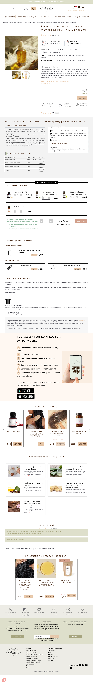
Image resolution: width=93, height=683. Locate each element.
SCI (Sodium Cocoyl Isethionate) (68, 583)
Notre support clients (82, 613)
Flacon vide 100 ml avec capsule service (29, 253)
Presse (28, 668)
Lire (29, 478)
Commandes (51, 652)
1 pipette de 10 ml (25, 268)
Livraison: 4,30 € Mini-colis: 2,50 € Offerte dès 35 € (25, 613)
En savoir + (18, 638)
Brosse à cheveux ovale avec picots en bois (57, 435)
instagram (71, 670)
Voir (41, 446)
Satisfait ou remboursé (80, 107)
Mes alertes (51, 660)
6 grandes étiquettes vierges (71, 268)
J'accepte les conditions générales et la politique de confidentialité (47, 641)
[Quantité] (46, 223)
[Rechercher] (21, 9)
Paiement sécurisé (39, 612)
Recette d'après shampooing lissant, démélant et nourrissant (36, 436)
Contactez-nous (30, 666)
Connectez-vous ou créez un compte (51, 534)
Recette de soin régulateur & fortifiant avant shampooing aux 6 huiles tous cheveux (25, 587)
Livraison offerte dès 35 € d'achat (75, 11)
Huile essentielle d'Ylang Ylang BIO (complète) (78, 195)
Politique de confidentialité (33, 662)
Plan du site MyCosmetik (33, 664)
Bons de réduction (53, 658)
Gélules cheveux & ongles (79, 434)
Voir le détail (82, 100)
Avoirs (49, 654)
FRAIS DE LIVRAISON (32, 660)
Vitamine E (19, 208)
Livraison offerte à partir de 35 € (64, 108)
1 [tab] (45, 452)
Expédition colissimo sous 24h (47, 107)
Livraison (28, 650)
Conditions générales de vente (34, 656)
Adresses (50, 656)
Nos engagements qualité (68, 613)
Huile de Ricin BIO (14, 434)
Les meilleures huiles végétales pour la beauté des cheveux (33, 506)
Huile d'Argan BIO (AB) (20, 194)
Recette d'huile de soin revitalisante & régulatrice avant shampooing (46, 585)
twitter (83, 667)
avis (57, 37)
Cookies (28, 670)
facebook (80, 667)
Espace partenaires (31, 658)
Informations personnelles (55, 650)
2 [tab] (47, 452)
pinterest (86, 667)
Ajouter (17, 446)
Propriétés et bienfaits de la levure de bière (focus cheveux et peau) (75, 487)
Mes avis (50, 662)
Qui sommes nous (31, 654)
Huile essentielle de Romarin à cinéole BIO (49, 196)
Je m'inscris (54, 638)
